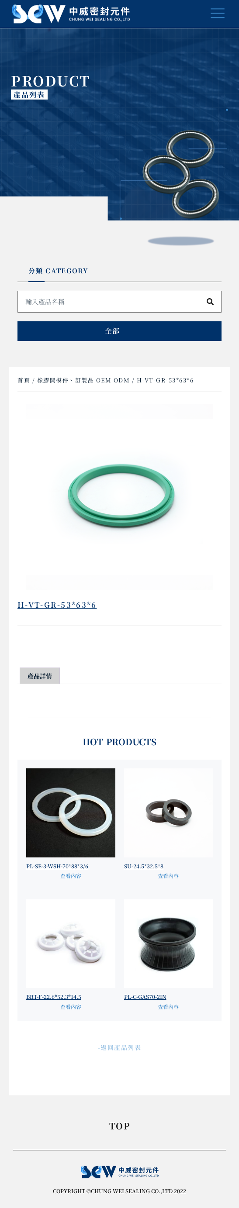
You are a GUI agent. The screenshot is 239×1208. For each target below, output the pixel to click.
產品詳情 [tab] (40, 675)
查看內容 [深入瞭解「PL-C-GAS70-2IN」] (168, 1006)
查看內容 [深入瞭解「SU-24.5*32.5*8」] (168, 875)
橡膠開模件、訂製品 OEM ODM (83, 380)
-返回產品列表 (120, 1047)
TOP (119, 1127)
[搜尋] (210, 301)
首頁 (23, 380)
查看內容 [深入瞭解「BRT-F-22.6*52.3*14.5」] (70, 1006)
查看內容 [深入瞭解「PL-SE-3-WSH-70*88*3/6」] (70, 875)
